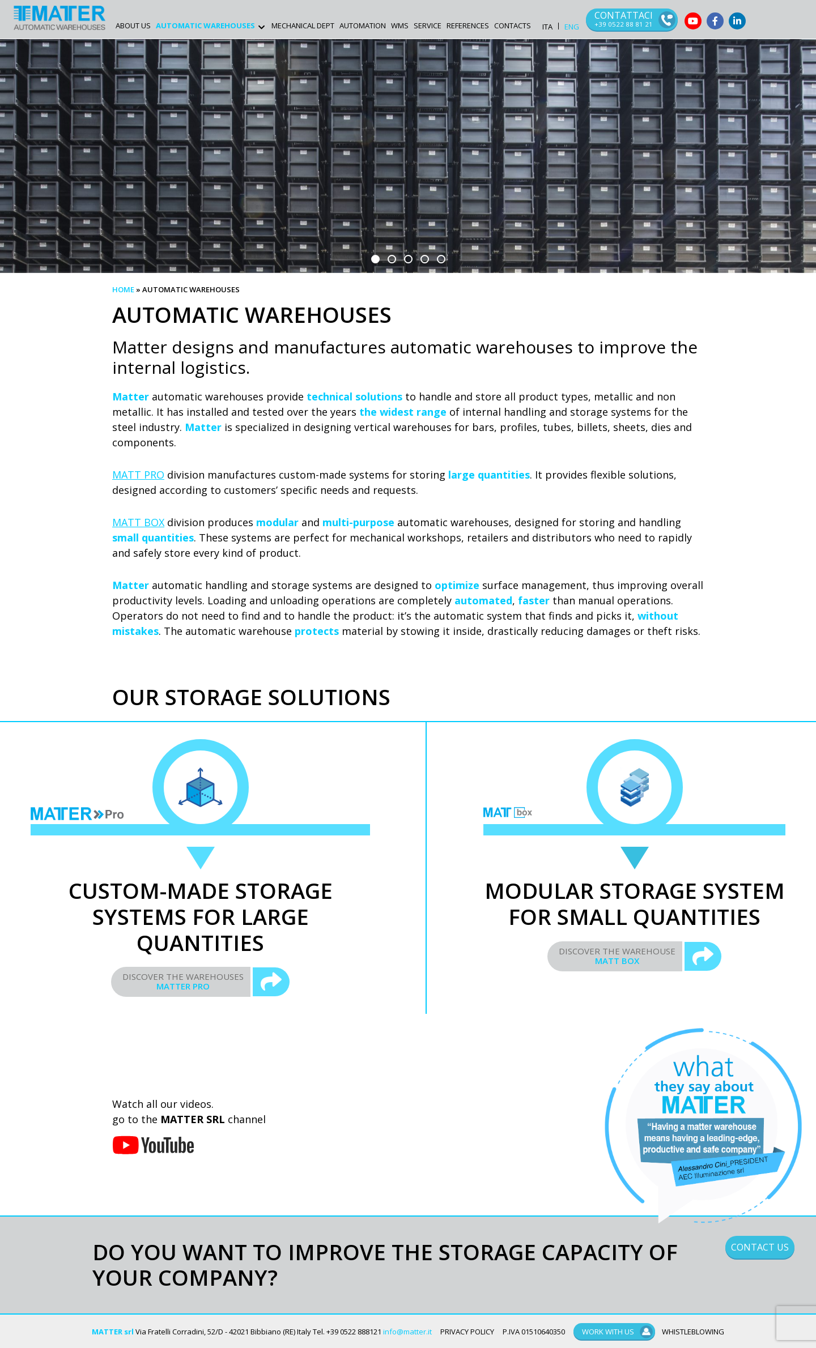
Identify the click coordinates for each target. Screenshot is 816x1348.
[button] (375, 259)
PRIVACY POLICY (467, 1331)
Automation (362, 25)
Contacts (512, 25)
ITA (547, 27)
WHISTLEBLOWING (693, 1331)
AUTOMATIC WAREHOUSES (205, 25)
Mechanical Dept (302, 25)
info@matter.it (407, 1331)
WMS (400, 25)
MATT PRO (138, 474)
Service (427, 25)
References (468, 25)
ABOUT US (133, 25)
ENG (571, 27)
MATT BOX (138, 522)
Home (123, 289)
